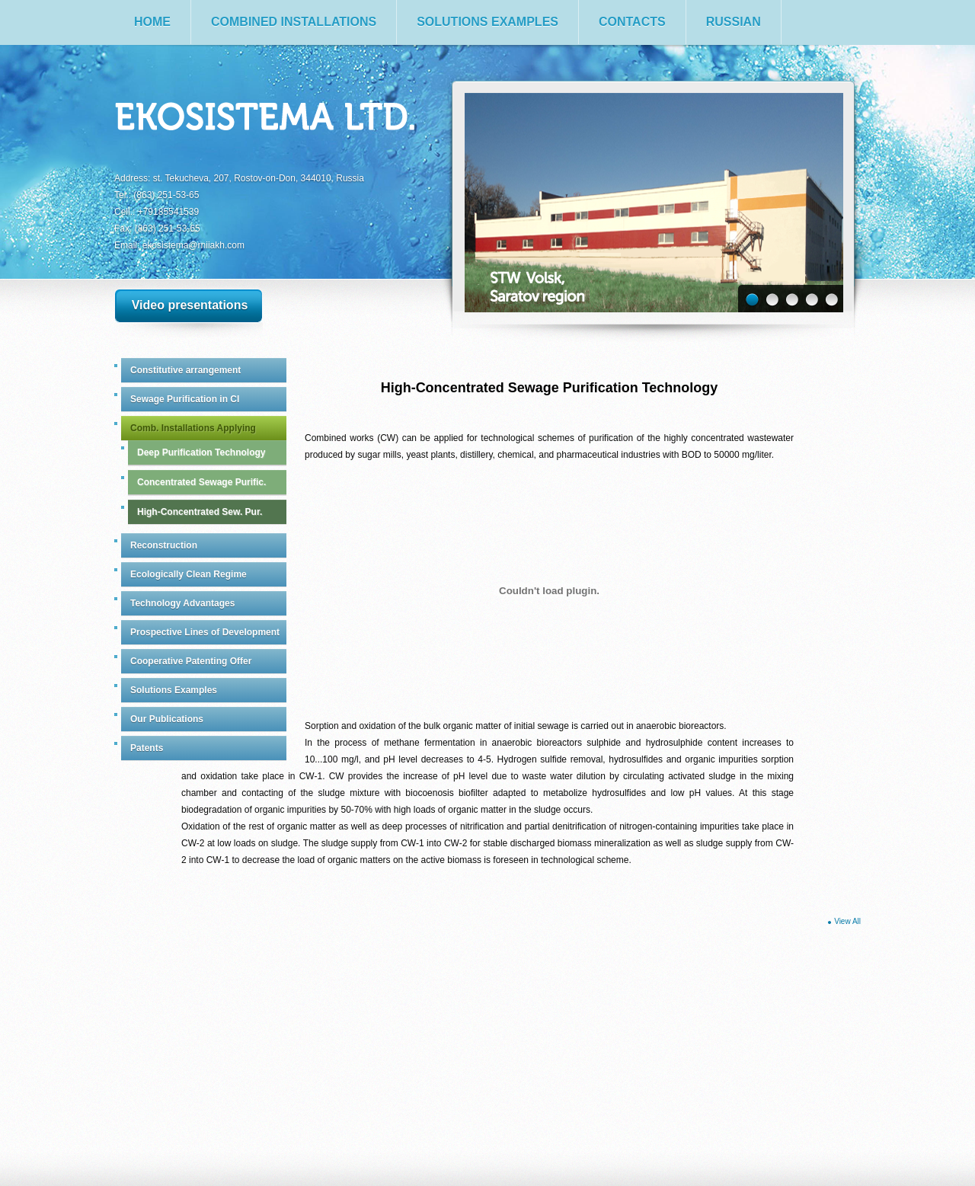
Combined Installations (293, 21)
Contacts (632, 21)
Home (152, 21)
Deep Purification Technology (201, 452)
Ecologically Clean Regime (188, 574)
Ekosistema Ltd (265, 119)
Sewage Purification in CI (184, 399)
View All (847, 921)
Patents (146, 748)
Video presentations (190, 305)
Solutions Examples (487, 21)
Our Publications (166, 719)
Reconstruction (163, 545)
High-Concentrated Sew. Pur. (199, 512)
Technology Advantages (182, 603)
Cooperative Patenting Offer (190, 661)
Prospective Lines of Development (205, 632)
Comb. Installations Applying (193, 428)
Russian (733, 21)
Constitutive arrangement (185, 370)
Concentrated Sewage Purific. (201, 482)
